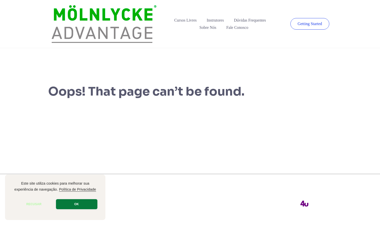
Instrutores (215, 20)
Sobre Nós (208, 27)
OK (76, 204)
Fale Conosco (237, 27)
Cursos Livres (185, 20)
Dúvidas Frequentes (250, 20)
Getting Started (310, 24)
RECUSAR (34, 204)
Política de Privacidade (77, 189)
